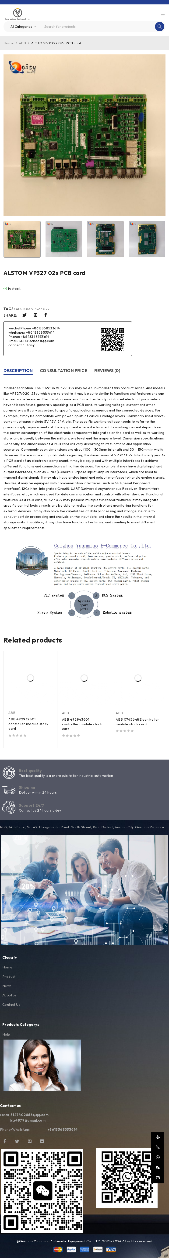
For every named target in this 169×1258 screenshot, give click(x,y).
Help (6, 1034)
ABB (22, 43)
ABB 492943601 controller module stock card (82, 724)
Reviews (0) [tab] (107, 370)
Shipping (27, 787)
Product (9, 976)
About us (9, 995)
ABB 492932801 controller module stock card (28, 724)
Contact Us (11, 1004)
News (7, 986)
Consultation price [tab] (63, 370)
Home (9, 43)
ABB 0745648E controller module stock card (137, 721)
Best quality (30, 770)
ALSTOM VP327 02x (32, 309)
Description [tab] (18, 370)
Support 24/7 (31, 805)
